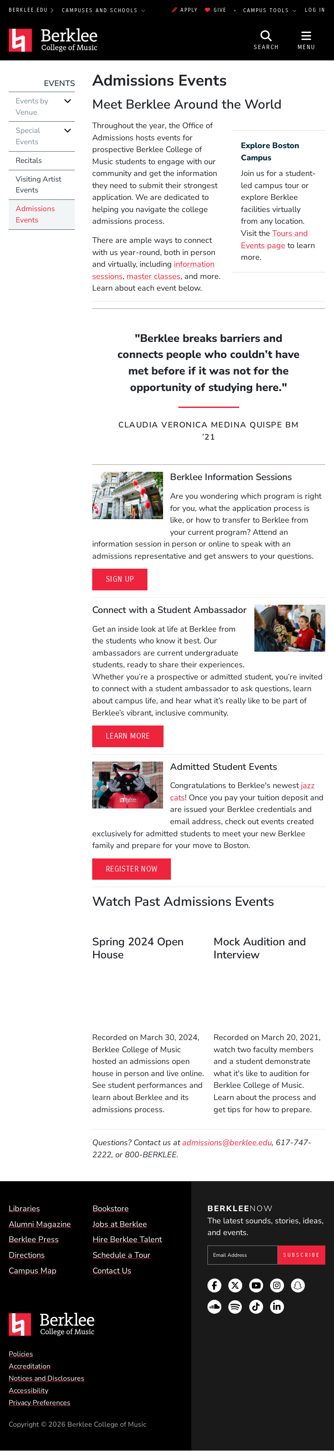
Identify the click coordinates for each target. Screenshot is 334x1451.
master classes (153, 276)
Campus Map (33, 1270)
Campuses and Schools (101, 10)
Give (216, 10)
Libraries (24, 1208)
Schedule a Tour (121, 1254)
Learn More (128, 736)
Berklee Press (34, 1239)
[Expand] (67, 101)
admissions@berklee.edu (227, 1142)
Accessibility (28, 1390)
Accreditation (29, 1366)
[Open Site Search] (266, 40)
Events (59, 83)
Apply (185, 10)
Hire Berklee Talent (127, 1239)
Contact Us (112, 1270)
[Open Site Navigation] (306, 40)
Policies (21, 1354)
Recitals (29, 161)
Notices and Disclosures (46, 1378)
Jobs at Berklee (120, 1224)
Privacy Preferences (39, 1403)
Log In (315, 10)
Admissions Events (35, 214)
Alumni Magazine (40, 1224)
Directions (27, 1254)
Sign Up (120, 579)
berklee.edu (28, 10)
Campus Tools (267, 10)
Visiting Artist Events (38, 184)
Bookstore (111, 1208)
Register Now (131, 869)
